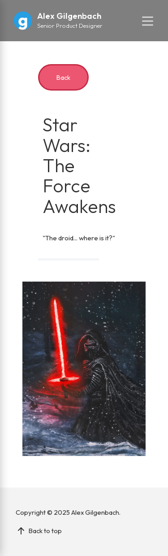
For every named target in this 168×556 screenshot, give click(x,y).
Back (63, 77)
